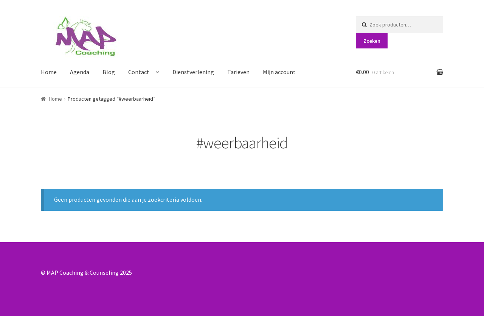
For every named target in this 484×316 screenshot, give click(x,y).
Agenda (79, 72)
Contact (138, 72)
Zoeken (371, 40)
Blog (108, 72)
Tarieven (238, 72)
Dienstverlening (193, 72)
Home (49, 72)
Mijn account (279, 72)
